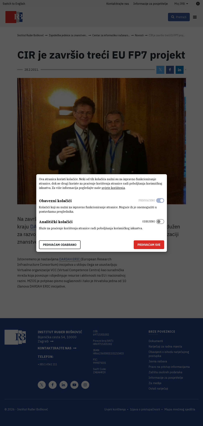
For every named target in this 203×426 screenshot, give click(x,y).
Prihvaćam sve (149, 245)
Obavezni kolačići (55, 200)
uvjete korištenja (113, 188)
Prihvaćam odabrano (60, 245)
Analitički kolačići (56, 221)
